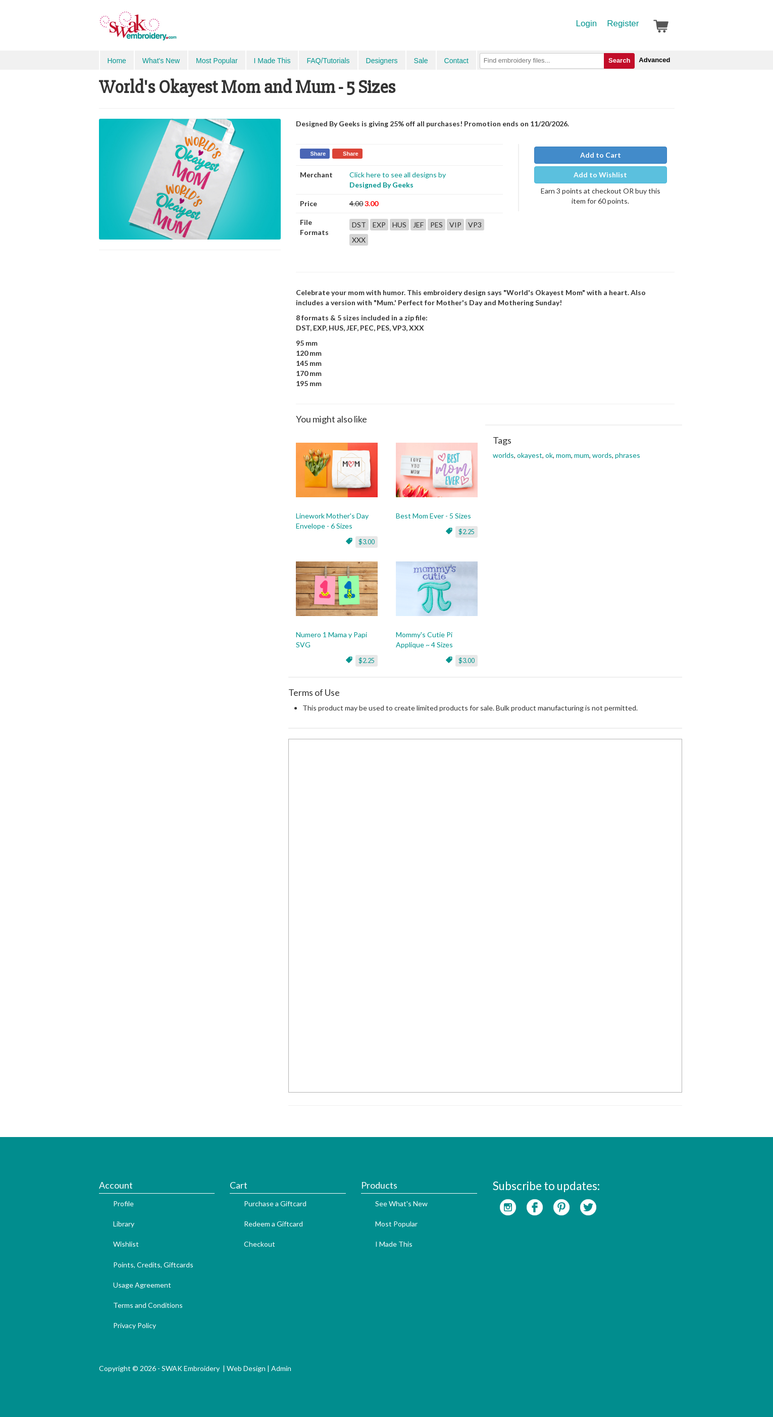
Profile (123, 1203)
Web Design (246, 1368)
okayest (529, 455)
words (602, 455)
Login (586, 23)
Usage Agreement (142, 1285)
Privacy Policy (134, 1325)
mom (563, 455)
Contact (456, 61)
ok (549, 455)
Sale (421, 61)
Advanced (654, 60)
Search (619, 60)
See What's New (401, 1203)
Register (623, 23)
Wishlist (126, 1244)
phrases (627, 455)
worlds (503, 455)
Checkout (259, 1244)
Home (117, 61)
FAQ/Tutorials (327, 61)
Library (123, 1223)
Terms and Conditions (148, 1305)
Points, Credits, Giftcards (153, 1264)
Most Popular (216, 61)
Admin (281, 1368)
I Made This (272, 61)
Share (318, 154)
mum (581, 455)
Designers (382, 61)
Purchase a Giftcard (275, 1203)
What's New (161, 61)
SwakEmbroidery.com (174, 30)
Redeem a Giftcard (273, 1223)
